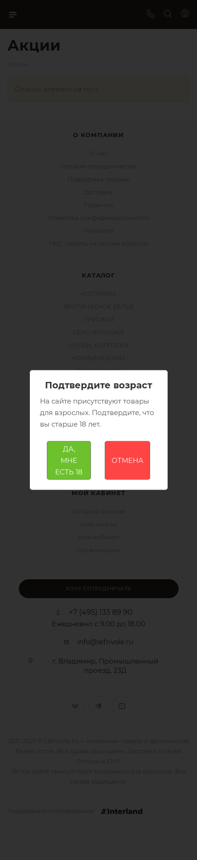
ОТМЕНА (127, 460)
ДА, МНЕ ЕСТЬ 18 (69, 460)
